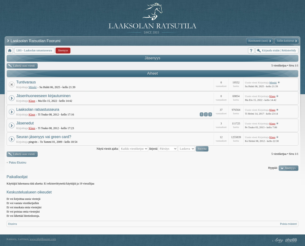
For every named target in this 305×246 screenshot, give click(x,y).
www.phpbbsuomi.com (43, 239)
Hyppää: (273, 167)
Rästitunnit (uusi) (258, 40)
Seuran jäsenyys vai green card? (43, 137)
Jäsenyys (152, 58)
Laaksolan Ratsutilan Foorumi (36, 41)
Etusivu (12, 224)
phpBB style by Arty (277, 240)
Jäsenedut (25, 123)
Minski (32, 87)
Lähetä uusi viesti (24, 65)
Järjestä (163, 148)
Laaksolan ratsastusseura (37, 109)
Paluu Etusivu (17, 162)
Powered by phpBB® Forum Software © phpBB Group (291, 240)
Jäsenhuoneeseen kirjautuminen (43, 96)
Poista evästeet (288, 224)
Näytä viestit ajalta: (122, 148)
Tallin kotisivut (285, 40)
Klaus (31, 100)
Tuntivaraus (26, 82)
